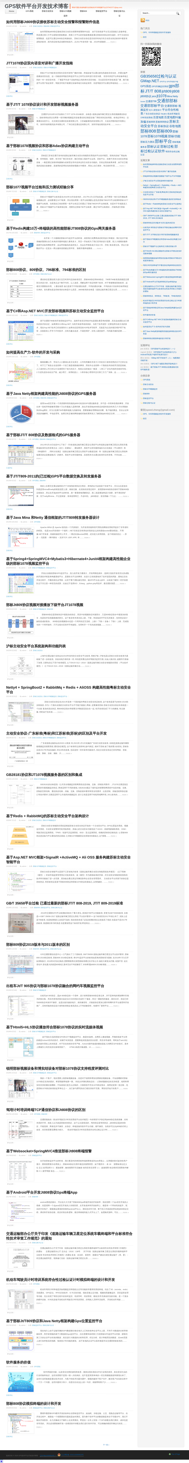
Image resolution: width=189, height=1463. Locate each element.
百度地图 (158, 117)
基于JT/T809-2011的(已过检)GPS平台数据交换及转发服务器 (53, 476)
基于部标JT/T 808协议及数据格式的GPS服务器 (43, 435)
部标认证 (153, 146)
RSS (147, 20)
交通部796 (151, 101)
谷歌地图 (175, 126)
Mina (169, 96)
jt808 (175, 91)
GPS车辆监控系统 (160, 86)
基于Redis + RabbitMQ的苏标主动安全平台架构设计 (47, 816)
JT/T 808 (153, 91)
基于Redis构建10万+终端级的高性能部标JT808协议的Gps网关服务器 (61, 228)
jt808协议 (145, 96)
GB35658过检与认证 (158, 76)
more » (113, 42)
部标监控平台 (101, 11)
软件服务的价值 (18, 1362)
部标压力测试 (147, 142)
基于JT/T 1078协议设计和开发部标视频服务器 (42, 104)
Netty (175, 96)
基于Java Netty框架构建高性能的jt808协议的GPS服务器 (51, 394)
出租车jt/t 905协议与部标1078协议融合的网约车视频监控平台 (55, 986)
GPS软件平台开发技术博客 (36, 6)
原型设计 (157, 110)
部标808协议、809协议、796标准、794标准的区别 (46, 270)
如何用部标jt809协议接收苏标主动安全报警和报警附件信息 (52, 22)
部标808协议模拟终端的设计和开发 (33, 1404)
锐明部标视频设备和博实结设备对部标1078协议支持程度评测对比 (57, 1068)
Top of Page (176, 1454)
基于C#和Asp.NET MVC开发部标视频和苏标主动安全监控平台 (55, 311)
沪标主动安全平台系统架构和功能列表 (36, 646)
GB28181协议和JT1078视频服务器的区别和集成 (44, 775)
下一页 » (106, 1445)
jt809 (154, 96)
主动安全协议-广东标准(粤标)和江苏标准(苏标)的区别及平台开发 (56, 733)
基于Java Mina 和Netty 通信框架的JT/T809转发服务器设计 (52, 518)
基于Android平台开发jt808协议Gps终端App (41, 1192)
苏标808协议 (162, 122)
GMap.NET (149, 81)
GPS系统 (29, 11)
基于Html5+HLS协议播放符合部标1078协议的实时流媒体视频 (54, 1027)
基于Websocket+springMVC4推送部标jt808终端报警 (49, 1151)
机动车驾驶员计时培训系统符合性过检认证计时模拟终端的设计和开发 (60, 1280)
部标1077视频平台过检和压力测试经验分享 (40, 187)
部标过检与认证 (119, 13)
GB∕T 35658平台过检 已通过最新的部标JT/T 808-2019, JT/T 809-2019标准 (64, 903)
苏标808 (150, 122)
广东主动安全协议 (152, 114)
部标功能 (174, 136)
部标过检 (167, 146)
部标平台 (163, 141)
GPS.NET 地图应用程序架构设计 (164, 364)
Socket (142, 101)
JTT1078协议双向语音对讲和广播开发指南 (39, 63)
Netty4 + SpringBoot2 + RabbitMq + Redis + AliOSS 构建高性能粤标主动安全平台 (163, 186)
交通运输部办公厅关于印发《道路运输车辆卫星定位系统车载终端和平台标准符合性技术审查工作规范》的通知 (163, 288)
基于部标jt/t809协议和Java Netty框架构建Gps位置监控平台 (54, 1321)
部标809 (164, 131)
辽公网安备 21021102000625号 (72, 1455)
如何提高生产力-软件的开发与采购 (33, 352)
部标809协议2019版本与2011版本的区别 (38, 945)
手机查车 (163, 114)
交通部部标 (167, 100)
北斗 (151, 110)
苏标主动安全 (47, 11)
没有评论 (9, 96)
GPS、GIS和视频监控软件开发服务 (157, 32)
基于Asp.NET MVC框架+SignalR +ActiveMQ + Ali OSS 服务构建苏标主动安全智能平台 (162, 210)
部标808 (83, 11)
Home (11, 11)
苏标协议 (163, 126)
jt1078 (162, 96)
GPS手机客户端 (172, 81)
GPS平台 (163, 81)
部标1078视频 (157, 136)
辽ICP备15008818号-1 (48, 1455)
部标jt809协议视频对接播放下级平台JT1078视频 (44, 605)
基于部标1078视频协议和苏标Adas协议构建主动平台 (47, 146)
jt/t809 (166, 91)
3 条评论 (9, 468)
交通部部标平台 (152, 105)
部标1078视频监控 (65, 13)
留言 (145, 37)
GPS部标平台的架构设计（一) (163, 349)
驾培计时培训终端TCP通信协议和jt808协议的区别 (45, 1110)
